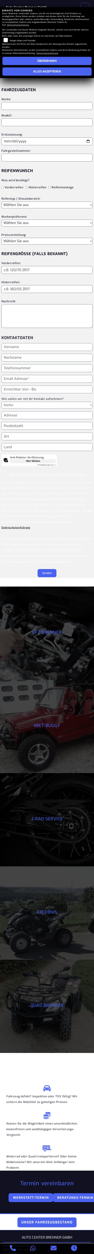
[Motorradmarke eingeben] (47, 106)
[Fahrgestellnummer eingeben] (47, 157)
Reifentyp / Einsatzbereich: (20, 199)
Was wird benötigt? (15, 180)
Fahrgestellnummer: (16, 151)
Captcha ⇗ (47, 465)
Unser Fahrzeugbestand (47, 1222)
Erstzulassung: (11, 134)
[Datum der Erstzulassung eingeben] (47, 141)
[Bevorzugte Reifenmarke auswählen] (47, 223)
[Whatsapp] (33, 1248)
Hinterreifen (37, 187)
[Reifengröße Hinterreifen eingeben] (47, 289)
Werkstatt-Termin (31, 1198)
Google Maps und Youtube (23, 40)
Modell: (6, 115)
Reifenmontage (63, 187)
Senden (47, 573)
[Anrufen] (13, 1248)
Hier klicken (33, 461)
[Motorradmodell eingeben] (47, 122)
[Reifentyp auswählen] (47, 205)
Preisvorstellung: (13, 235)
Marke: (6, 99)
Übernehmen (47, 61)
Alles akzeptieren (47, 71)
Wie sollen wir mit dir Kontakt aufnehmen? (32, 414)
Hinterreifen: (10, 282)
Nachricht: (8, 301)
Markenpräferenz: (14, 217)
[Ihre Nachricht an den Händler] (47, 316)
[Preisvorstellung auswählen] (47, 241)
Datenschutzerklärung (15, 527)
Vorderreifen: (11, 263)
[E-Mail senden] (54, 1248)
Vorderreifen (14, 187)
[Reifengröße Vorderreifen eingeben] (47, 270)
